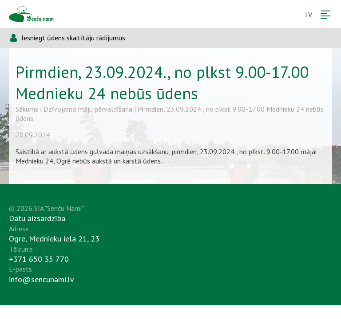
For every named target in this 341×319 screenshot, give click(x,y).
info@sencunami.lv (41, 279)
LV (308, 14)
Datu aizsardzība (37, 218)
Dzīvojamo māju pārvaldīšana (88, 109)
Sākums (27, 109)
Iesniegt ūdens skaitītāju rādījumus (73, 37)
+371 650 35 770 (39, 259)
